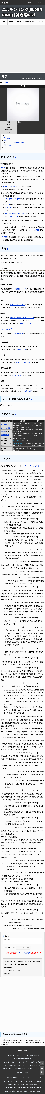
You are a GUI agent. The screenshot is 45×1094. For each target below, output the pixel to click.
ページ (39, 3)
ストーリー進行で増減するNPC (15, 142)
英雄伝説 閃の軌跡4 (23, 1088)
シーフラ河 (9, 207)
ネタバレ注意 (6, 405)
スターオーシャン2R (34, 1065)
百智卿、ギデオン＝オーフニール (22, 317)
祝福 (37, 230)
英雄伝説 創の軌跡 (35, 1088)
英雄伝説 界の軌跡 (35, 1091)
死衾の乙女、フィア (17, 305)
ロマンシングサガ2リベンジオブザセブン (16, 1062)
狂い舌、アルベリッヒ (23, 362)
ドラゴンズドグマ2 (35, 1062)
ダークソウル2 (17, 1081)
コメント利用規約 (23, 953)
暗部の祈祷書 (5, 435)
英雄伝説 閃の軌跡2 (31, 1084)
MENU (11, 22)
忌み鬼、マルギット (10, 186)
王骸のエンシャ (25, 323)
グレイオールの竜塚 (12, 199)
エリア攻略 (6, 82)
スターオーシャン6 (7, 1069)
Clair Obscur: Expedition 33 (22, 1059)
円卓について (8, 138)
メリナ (2, 168)
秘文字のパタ (16, 375)
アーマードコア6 (37, 1078)
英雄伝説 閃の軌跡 (19, 1084)
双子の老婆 (19, 333)
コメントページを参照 (31, 466)
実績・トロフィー (33, 22)
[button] (23, 3)
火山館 (7, 204)
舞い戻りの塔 (23, 213)
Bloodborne (37, 1081)
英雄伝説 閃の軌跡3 (10, 1088)
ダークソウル (8, 1081)
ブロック (41, 476)
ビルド (41, 22)
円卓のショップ (6, 329)
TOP (3, 22)
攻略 (5, 140)
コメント (6, 147)
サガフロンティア (20, 1069)
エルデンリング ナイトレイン (11, 1078)
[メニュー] (42, 1068)
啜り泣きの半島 (11, 213)
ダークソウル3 (28, 1081)
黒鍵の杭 (3, 431)
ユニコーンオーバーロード (12, 1065)
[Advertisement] (22, 48)
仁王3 (7, 1055)
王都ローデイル (12, 216)
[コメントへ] (42, 1072)
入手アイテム (7, 145)
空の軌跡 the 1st (35, 1055)
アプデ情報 (26, 22)
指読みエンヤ (21, 349)
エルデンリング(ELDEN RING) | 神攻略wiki (22, 11)
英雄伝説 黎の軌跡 (10, 1091)
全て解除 (7, 974)
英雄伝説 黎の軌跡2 (22, 1091)
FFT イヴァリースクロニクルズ (19, 1055)
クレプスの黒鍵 (5, 428)
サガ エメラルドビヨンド (22, 1072)
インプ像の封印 (26, 391)
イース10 (24, 1065)
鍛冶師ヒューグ (20, 289)
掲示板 (19, 22)
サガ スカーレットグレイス (35, 1069)
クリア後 (3, 237)
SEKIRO (10, 1084)
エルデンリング (26, 1078)
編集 (29, 3)
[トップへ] (42, 1063)
